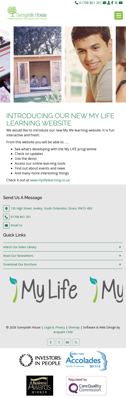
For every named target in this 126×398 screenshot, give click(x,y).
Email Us (16, 225)
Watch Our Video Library (19, 247)
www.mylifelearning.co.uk (50, 180)
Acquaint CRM (63, 332)
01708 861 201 (88, 2)
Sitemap (74, 327)
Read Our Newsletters (18, 256)
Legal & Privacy (54, 327)
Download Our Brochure (20, 264)
